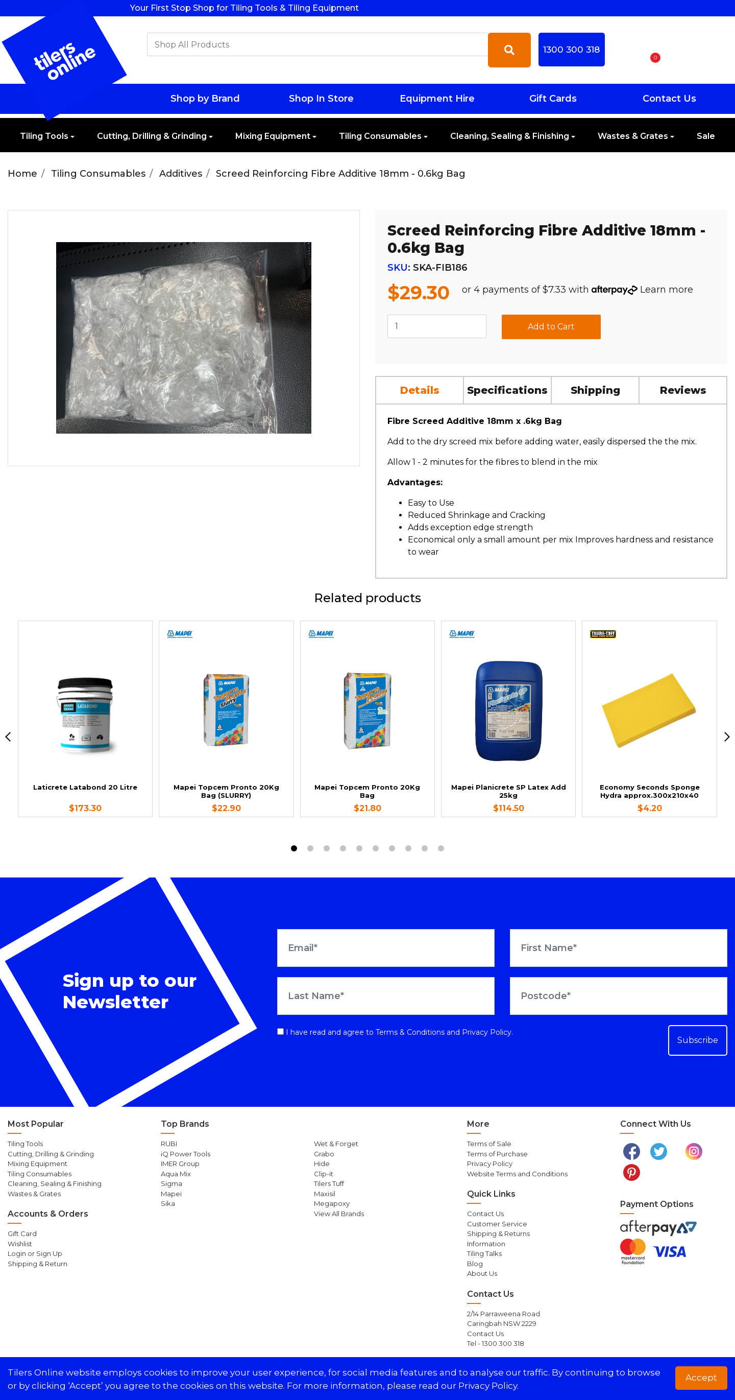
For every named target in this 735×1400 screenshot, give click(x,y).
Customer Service (497, 1224)
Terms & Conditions (410, 1032)
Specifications (507, 390)
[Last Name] (386, 996)
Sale (706, 136)
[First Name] (618, 948)
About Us (482, 1273)
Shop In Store (321, 98)
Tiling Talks (484, 1253)
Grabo (324, 1154)
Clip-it (323, 1174)
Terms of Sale (489, 1144)
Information (486, 1244)
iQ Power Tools (185, 1154)
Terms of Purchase (497, 1154)
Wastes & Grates (633, 136)
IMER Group (180, 1163)
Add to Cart (551, 326)
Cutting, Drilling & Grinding (152, 136)
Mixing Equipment (272, 136)
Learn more (666, 289)
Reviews (683, 390)
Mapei (171, 1194)
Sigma (171, 1183)
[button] (625, 50)
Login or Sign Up (35, 1253)
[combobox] (317, 44)
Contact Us (669, 98)
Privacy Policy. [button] (488, 1386)
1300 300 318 (571, 49)
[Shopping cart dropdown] (652, 50)
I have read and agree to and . (395, 1032)
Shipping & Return (37, 1264)
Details (419, 390)
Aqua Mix (176, 1174)
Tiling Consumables (380, 136)
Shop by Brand (205, 98)
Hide (322, 1163)
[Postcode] (618, 996)
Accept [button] (701, 1377)
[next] (727, 737)
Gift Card (22, 1233)
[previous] (8, 737)
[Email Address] (386, 948)
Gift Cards (553, 98)
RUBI (169, 1144)
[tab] (420, 390)
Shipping (595, 390)
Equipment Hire (437, 98)
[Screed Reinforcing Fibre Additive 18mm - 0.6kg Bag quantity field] (436, 326)
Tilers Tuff (329, 1183)
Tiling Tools (44, 136)
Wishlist (20, 1244)
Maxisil (324, 1194)
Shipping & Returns (498, 1233)
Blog (475, 1264)
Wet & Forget (336, 1144)
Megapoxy (332, 1203)
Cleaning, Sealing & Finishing (509, 136)
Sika (168, 1203)
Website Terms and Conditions (517, 1174)
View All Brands (339, 1213)
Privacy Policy (486, 1032)
